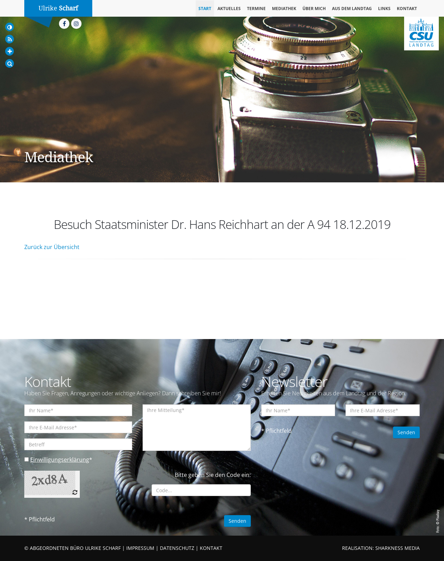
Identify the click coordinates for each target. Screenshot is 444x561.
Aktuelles (229, 8)
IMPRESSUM (140, 548)
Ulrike (58, 8)
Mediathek (284, 8)
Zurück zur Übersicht (51, 247)
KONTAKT (211, 548)
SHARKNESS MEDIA (397, 548)
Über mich (314, 8)
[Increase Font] (9, 51)
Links (384, 8)
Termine (256, 8)
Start (204, 8)
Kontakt (407, 8)
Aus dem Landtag (352, 8)
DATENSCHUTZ (177, 548)
